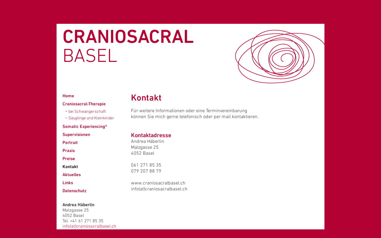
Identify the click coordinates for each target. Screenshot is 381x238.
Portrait (70, 142)
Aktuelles (72, 174)
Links (68, 182)
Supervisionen (76, 134)
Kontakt (70, 166)
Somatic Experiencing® (85, 126)
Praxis (69, 150)
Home (68, 95)
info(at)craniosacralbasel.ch (89, 226)
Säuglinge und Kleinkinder (91, 118)
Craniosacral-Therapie (84, 103)
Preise (69, 158)
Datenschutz (74, 190)
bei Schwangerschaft (87, 111)
